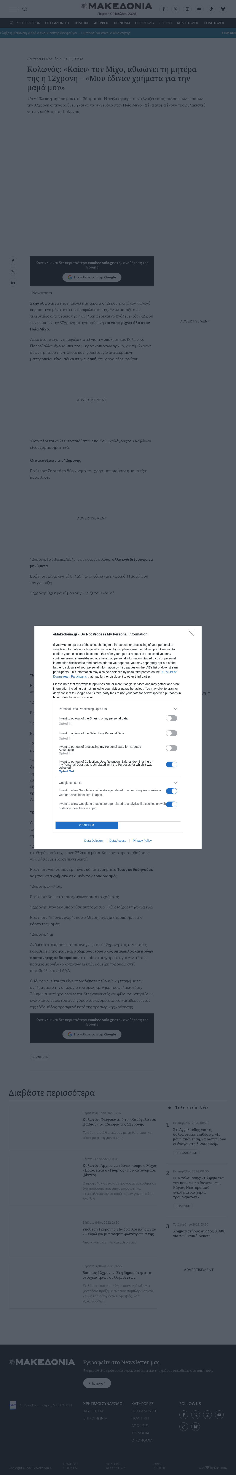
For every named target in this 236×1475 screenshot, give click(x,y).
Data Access (117, 840)
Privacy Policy (142, 840)
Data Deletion (93, 840)
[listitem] (118, 709)
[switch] (171, 718)
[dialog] (118, 737)
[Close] (193, 634)
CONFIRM (87, 825)
